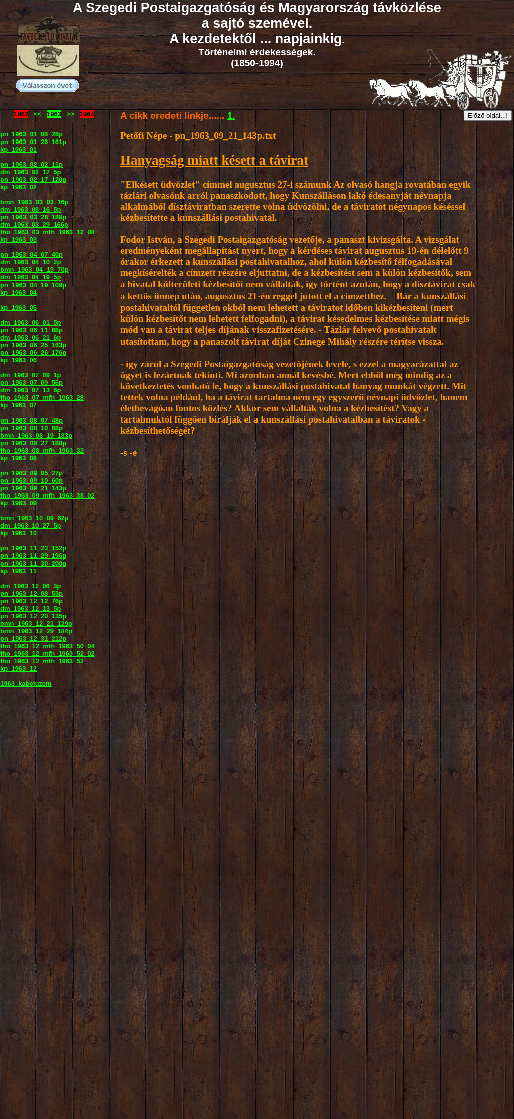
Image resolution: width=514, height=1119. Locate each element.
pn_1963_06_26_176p (33, 352)
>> (70, 114)
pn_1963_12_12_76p (31, 601)
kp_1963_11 (18, 571)
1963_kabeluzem (26, 683)
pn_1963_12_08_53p (31, 593)
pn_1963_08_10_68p (31, 428)
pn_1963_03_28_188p (33, 217)
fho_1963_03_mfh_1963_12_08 (47, 232)
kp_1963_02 (18, 187)
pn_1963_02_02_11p (31, 164)
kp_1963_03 (18, 239)
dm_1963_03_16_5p (30, 209)
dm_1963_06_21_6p (30, 337)
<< (37, 114)
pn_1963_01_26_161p (33, 142)
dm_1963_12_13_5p (30, 608)
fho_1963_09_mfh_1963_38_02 (47, 495)
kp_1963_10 (18, 533)
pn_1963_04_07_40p (31, 254)
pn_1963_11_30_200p (33, 563)
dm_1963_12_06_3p (30, 586)
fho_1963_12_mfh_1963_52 (42, 661)
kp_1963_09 (18, 503)
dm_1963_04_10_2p (30, 262)
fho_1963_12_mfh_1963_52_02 (47, 653)
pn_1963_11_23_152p (33, 548)
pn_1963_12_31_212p (33, 638)
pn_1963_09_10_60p (31, 480)
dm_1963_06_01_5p (30, 322)
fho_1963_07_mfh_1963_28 (42, 397)
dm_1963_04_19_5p (30, 277)
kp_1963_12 (18, 668)
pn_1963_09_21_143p (33, 488)
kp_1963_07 (18, 405)
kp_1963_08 (18, 458)
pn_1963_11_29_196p (33, 556)
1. (231, 115)
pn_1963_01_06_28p (31, 134)
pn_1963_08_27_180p (33, 443)
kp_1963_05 (18, 307)
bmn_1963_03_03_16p (34, 202)
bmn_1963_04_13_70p (34, 269)
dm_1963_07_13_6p (30, 390)
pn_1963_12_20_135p (33, 616)
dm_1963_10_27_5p (30, 525)
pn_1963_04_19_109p (33, 285)
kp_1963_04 (18, 292)
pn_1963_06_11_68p (31, 330)
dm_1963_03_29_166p (34, 224)
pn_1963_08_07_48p (31, 420)
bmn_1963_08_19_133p (36, 435)
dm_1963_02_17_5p (30, 172)
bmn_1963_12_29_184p (36, 631)
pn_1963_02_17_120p (33, 179)
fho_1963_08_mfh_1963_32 (42, 450)
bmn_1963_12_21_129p (36, 623)
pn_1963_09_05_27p (31, 473)
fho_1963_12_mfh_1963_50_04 (47, 646)
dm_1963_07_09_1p (30, 375)
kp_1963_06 (18, 360)
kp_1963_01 (18, 149)
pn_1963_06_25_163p (33, 345)
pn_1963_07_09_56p (31, 382)
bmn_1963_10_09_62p (34, 518)
